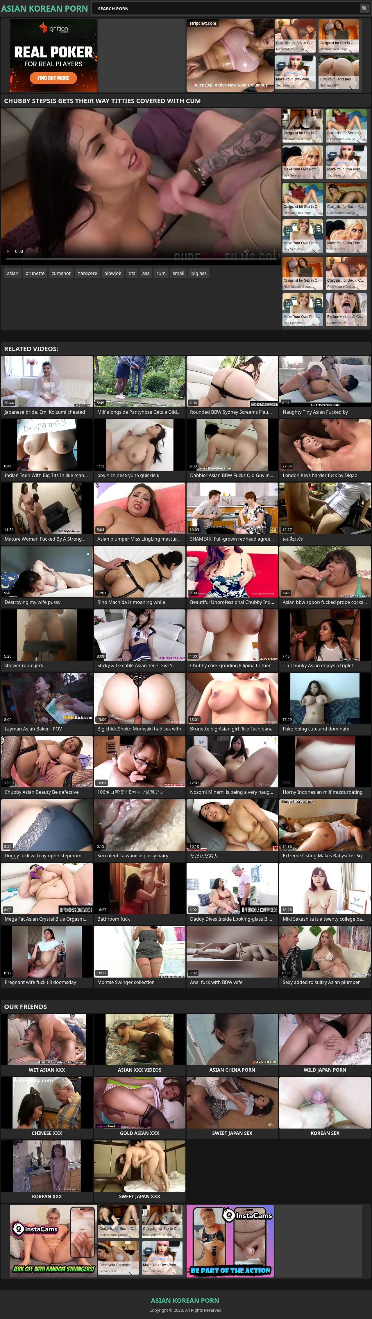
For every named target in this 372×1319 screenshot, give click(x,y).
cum (161, 273)
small (178, 273)
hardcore (87, 273)
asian (13, 273)
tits (131, 273)
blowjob (113, 273)
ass (145, 273)
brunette (35, 273)
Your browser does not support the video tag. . (141, 186)
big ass (198, 273)
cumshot (61, 273)
